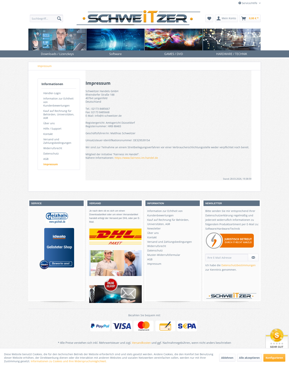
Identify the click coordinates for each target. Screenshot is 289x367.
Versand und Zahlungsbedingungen (57, 141)
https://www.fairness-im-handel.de (136, 158)
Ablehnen (227, 357)
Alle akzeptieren (249, 357)
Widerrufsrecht (52, 148)
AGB (45, 159)
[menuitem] (46, 18)
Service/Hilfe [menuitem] (248, 3)
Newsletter (154, 228)
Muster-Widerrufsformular (163, 255)
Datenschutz (51, 153)
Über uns (49, 123)
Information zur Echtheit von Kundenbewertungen (58, 102)
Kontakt (48, 134)
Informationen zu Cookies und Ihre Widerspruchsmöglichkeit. (69, 361)
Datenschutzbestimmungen (238, 265)
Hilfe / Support (52, 128)
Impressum (50, 164)
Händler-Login (52, 93)
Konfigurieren (274, 357)
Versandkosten (141, 342)
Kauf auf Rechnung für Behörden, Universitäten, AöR (58, 114)
